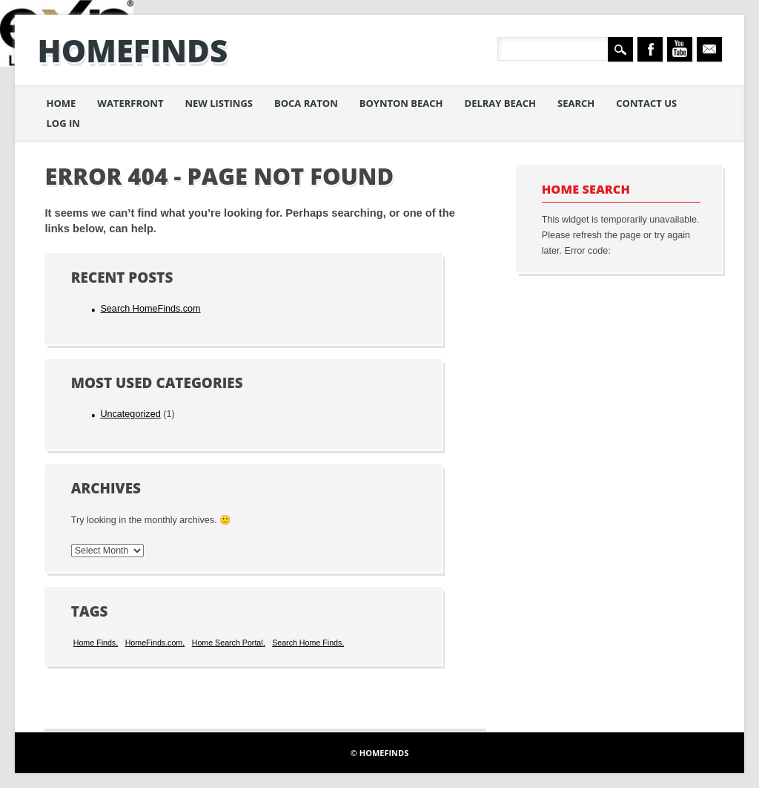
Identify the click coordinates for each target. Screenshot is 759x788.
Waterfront (130, 103)
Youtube (679, 49)
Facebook (650, 49)
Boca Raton (306, 103)
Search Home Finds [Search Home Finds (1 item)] (307, 642)
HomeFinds (132, 50)
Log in (62, 123)
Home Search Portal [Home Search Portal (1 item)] (227, 642)
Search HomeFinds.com (150, 308)
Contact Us (646, 103)
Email (709, 49)
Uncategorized (130, 414)
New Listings (219, 103)
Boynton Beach (401, 103)
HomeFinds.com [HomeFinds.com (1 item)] (154, 642)
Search (575, 103)
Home (61, 103)
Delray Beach (501, 103)
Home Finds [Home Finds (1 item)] (94, 642)
